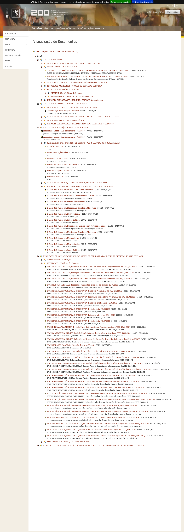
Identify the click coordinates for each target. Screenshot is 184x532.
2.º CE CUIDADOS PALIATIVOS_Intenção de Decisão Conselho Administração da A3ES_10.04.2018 (88, 351)
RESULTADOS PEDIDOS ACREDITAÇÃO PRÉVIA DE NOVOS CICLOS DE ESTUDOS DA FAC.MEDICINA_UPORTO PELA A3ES (93, 445)
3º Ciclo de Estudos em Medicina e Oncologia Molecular (71, 232)
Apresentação (10, 34)
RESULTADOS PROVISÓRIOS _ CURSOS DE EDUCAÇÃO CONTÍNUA (74, 85)
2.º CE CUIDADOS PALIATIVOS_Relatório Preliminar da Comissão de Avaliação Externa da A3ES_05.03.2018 (93, 357)
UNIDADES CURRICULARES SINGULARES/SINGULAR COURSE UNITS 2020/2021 (80, 186)
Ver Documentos (74, 28)
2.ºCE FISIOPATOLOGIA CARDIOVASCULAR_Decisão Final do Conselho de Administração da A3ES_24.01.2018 (93, 417)
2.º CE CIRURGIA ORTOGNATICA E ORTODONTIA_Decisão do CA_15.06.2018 (78, 309)
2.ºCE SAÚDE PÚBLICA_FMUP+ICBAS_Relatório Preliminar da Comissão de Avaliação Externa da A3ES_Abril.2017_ (96, 435)
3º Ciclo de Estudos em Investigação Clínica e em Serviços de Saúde (76, 226)
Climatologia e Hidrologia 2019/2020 (63, 110)
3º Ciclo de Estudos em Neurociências (63, 244)
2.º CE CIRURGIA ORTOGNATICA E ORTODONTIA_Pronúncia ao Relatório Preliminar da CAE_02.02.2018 (91, 296)
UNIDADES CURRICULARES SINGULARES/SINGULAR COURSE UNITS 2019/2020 (80, 123)
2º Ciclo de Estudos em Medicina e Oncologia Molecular (71, 208)
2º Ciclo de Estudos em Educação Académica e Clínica (70, 195)
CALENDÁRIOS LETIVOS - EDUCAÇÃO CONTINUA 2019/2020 (72, 107)
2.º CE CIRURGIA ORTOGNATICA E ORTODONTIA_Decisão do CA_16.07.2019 (78, 321)
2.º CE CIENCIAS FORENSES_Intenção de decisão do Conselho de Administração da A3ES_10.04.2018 (90, 272)
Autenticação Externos (155, 12)
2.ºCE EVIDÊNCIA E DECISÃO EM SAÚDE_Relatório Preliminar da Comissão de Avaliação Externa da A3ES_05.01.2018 (97, 411)
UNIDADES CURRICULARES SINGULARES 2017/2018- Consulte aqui (75, 100)
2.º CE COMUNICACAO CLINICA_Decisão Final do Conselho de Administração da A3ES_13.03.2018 (88, 333)
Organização (10, 39)
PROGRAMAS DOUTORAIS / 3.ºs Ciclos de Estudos (72, 96)
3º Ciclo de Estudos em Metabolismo (63, 238)
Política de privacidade (143, 2)
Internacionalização (13, 55)
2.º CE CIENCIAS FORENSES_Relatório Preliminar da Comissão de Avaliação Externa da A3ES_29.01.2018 (92, 266)
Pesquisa (8, 66)
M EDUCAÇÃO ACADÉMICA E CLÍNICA (63, 164)
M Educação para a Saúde (58, 170)
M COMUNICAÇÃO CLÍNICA (59, 152)
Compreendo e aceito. (120, 2)
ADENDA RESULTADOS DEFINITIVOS (62, 66)
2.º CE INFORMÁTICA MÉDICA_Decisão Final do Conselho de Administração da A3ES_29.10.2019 (88, 327)
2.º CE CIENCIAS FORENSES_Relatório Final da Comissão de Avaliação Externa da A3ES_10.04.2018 (89, 278)
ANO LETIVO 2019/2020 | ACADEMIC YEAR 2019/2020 (65, 103)
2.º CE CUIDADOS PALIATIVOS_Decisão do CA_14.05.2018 (70, 345)
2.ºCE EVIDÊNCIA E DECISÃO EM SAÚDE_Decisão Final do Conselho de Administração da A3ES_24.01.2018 (92, 405)
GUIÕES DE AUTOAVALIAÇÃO (59, 259)
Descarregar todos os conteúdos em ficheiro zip (57, 51)
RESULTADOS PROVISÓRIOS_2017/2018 (63, 89)
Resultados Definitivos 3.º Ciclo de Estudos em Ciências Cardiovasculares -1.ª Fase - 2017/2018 (87, 76)
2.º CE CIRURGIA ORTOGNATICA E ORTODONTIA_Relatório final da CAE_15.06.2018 (82, 302)
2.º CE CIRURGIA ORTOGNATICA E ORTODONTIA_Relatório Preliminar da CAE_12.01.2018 (84, 290)
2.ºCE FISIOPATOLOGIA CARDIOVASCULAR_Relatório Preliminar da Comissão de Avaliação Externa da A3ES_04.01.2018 (98, 423)
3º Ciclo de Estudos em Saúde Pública (63, 250)
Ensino (7, 44)
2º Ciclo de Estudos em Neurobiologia (63, 214)
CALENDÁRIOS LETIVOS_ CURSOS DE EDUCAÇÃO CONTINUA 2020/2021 (77, 182)
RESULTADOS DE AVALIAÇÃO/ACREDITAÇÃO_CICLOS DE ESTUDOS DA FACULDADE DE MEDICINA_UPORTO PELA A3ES (93, 256)
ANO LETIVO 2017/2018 (52, 59)
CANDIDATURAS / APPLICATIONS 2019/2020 (65, 120)
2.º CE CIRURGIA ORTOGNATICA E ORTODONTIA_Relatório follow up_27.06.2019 (81, 315)
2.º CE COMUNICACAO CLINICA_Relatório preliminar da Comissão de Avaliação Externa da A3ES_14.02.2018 (93, 339)
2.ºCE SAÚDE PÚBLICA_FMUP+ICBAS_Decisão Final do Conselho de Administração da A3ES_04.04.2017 (91, 429)
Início (45, 28)
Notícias (8, 61)
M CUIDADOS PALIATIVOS (57, 158)
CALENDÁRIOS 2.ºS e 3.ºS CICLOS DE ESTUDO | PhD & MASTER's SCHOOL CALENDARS (83, 116)
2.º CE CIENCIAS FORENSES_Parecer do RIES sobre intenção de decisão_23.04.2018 (82, 284)
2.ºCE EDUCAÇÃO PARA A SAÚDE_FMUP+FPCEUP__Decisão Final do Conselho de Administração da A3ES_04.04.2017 (97, 393)
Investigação (10, 50)
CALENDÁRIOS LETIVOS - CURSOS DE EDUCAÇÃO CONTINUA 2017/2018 (77, 82)
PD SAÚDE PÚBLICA (55, 146)
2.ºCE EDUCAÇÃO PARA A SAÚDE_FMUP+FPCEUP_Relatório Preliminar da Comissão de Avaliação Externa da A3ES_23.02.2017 (101, 399)
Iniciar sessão (172, 12)
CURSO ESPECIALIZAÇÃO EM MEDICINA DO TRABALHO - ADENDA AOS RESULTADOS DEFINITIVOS (88, 70)
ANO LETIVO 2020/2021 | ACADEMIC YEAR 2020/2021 (65, 127)
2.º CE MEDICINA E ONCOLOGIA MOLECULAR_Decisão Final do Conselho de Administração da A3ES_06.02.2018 (95, 363)
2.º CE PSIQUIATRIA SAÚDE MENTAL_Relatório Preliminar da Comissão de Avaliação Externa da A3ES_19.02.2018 (95, 387)
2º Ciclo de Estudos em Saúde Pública (63, 220)
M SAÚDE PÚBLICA (55, 176)
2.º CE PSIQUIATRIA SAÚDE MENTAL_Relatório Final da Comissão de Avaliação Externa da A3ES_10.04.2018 (93, 381)
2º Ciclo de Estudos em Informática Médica (66, 201)
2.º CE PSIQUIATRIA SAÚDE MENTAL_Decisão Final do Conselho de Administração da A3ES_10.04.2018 (91, 375)
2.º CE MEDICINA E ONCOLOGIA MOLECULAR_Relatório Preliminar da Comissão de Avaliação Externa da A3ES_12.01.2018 (99, 369)
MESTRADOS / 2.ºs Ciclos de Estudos (66, 93)
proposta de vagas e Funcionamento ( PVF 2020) (64, 130)
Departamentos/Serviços (57, 28)
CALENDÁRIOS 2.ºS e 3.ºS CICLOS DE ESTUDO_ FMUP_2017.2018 (73, 63)
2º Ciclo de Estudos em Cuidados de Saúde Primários (70, 189)
